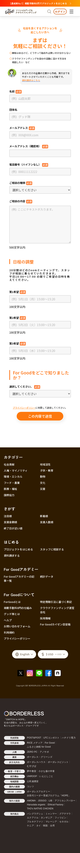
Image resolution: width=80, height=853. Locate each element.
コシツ (30, 786)
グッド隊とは (12, 614)
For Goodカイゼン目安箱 (55, 624)
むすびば (31, 766)
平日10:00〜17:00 (22, 276)
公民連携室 (32, 781)
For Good (50, 742)
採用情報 (45, 618)
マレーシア (51, 821)
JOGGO (42, 800)
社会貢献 (9, 464)
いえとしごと (46, 776)
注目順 (8, 516)
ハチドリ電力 (69, 737)
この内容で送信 (40, 416)
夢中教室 (31, 771)
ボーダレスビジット (58, 762)
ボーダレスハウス (36, 762)
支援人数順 (46, 522)
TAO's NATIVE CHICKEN (40, 808)
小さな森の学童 (46, 771)
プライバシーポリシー (24, 407)
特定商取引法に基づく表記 (56, 602)
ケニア (30, 825)
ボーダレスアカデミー (38, 791)
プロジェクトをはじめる (18, 549)
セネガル (64, 821)
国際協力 (9, 495)
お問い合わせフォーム (17, 626)
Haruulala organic (36, 804)
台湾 (52, 825)
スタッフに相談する (52, 549)
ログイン (60, 11)
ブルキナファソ (35, 821)
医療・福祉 (10, 489)
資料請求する (12, 555)
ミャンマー (51, 813)
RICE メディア (34, 742)
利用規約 (9, 632)
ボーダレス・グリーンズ (39, 757)
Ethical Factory (55, 804)
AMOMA (31, 800)
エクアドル (32, 817)
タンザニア (46, 817)
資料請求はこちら (31, 80)
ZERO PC (32, 752)
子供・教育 (46, 470)
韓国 (45, 825)
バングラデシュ (35, 813)
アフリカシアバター (65, 800)
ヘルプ (8, 620)
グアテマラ (65, 813)
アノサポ (44, 752)
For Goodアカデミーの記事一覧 (19, 579)
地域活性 (45, 464)
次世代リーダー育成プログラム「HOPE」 (49, 795)
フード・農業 (12, 483)
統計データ (46, 576)
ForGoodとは (12, 602)
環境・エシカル (13, 476)
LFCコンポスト (51, 737)
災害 (42, 489)
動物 (42, 476)
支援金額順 (10, 522)
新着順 (44, 516)
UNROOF (32, 776)
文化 (42, 483)
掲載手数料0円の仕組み (18, 608)
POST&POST (34, 737)
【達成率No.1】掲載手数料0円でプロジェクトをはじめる (40, 3)
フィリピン (60, 817)
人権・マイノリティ (15, 470)
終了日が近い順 (13, 528)
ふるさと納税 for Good (39, 746)
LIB (50, 800)
